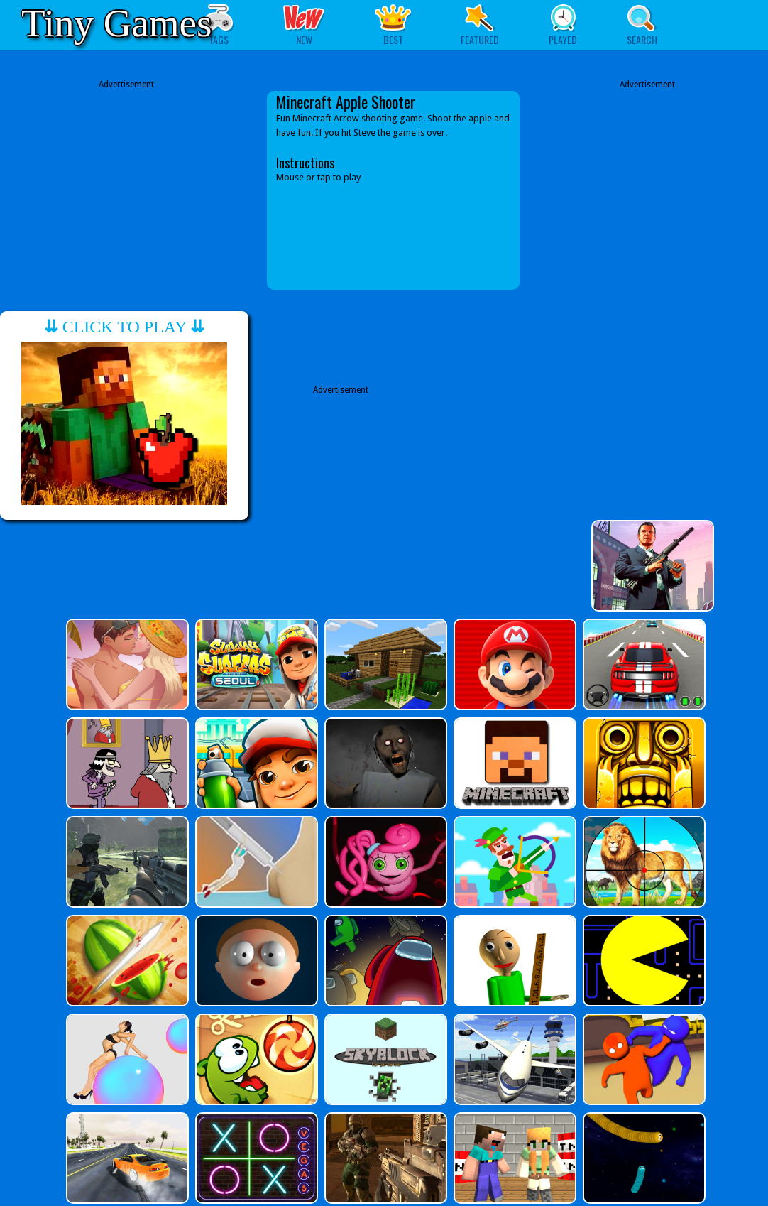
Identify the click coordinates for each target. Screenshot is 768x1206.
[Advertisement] (126, 190)
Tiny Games (116, 23)
